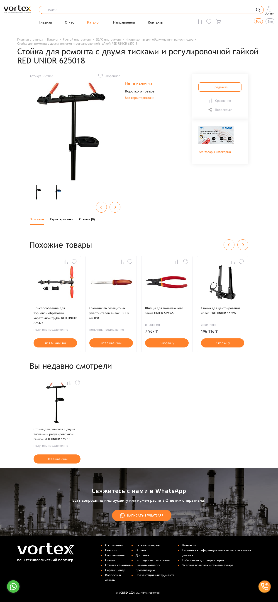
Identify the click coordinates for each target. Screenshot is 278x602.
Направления (124, 22)
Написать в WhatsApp (141, 515)
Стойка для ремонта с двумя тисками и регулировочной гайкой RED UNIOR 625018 (54, 434)
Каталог (93, 22)
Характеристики (61, 219)
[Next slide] (115, 207)
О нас (69, 22)
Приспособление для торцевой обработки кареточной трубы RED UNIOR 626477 (55, 315)
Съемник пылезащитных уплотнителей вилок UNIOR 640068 (109, 313)
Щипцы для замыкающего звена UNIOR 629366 (164, 310)
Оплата (141, 550)
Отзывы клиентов (118, 565)
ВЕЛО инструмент (108, 39)
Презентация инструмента (155, 575)
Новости (111, 550)
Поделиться (220, 110)
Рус (258, 21)
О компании (114, 545)
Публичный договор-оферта (203, 560)
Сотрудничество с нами (153, 560)
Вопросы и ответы (113, 577)
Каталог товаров (148, 545)
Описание (37, 219)
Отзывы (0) (87, 219)
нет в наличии (55, 343)
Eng (270, 21)
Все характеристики (139, 98)
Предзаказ (219, 87)
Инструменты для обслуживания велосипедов (159, 39)
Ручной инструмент (77, 39)
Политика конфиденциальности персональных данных (216, 552)
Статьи (110, 560)
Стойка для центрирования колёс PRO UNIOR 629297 (220, 310)
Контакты (155, 22)
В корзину (167, 343)
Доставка (142, 555)
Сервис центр (115, 570)
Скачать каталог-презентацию (148, 567)
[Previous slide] (101, 207)
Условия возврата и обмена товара (207, 565)
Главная (45, 22)
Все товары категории (214, 152)
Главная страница (30, 39)
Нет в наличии (57, 459)
